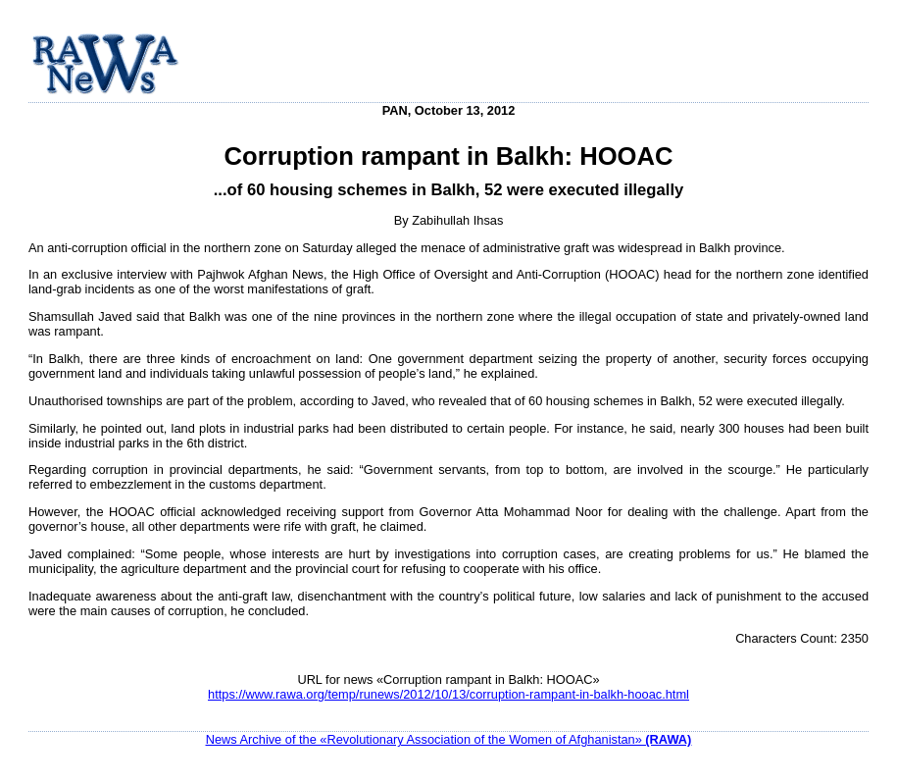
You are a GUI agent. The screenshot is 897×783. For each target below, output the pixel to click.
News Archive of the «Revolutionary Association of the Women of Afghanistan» (449, 739)
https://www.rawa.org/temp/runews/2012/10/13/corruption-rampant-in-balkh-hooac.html (448, 694)
